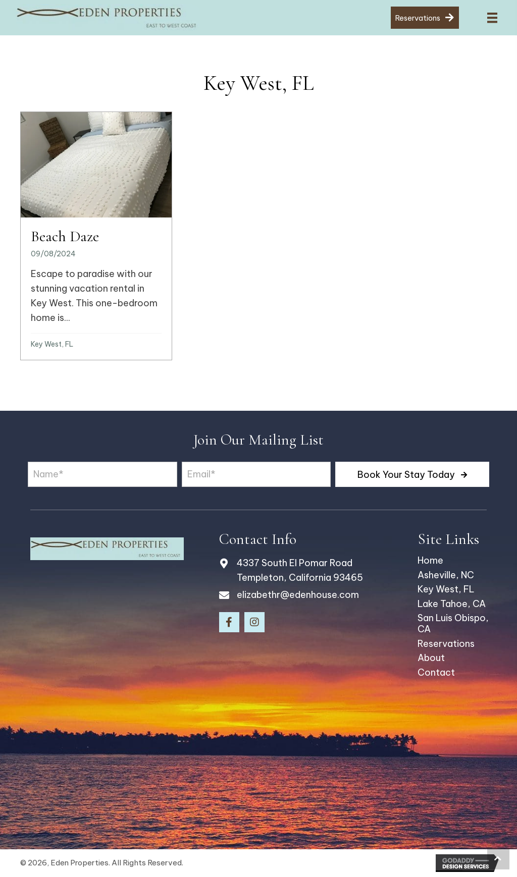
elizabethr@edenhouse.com (298, 594)
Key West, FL (52, 344)
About (431, 658)
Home (430, 560)
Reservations (446, 643)
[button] (412, 474)
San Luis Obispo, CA (453, 623)
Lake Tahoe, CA (452, 604)
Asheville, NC (446, 575)
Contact (436, 672)
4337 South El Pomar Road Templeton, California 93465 (300, 570)
